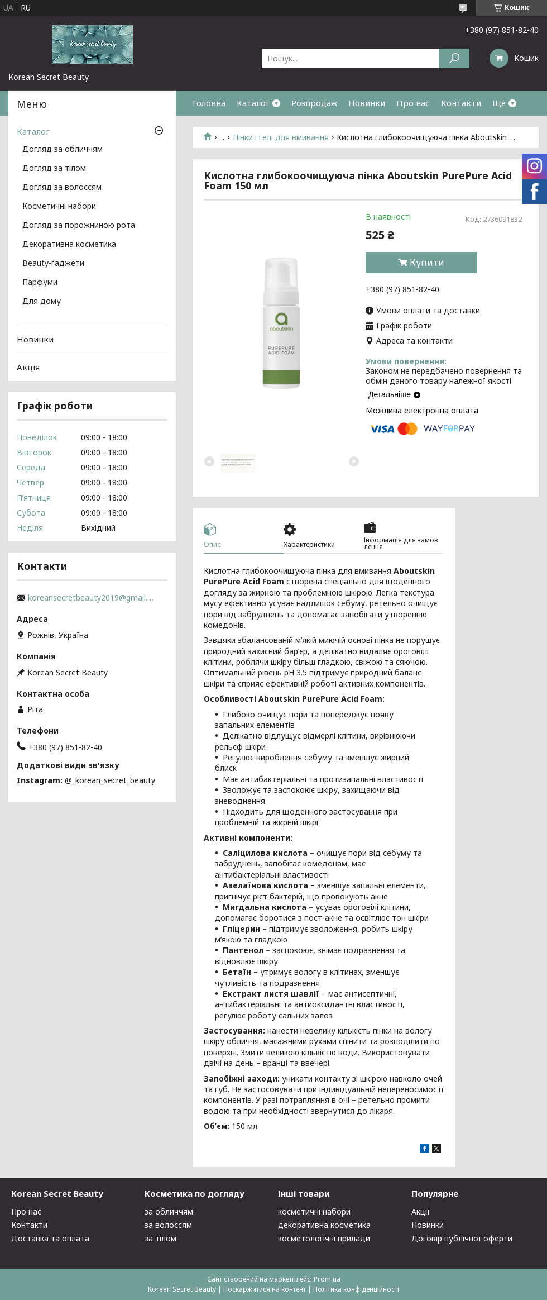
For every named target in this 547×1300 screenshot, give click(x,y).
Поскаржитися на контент (264, 1289)
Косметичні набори (59, 206)
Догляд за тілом (54, 168)
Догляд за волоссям (62, 187)
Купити (427, 262)
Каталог (253, 102)
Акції (420, 1211)
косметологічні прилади (324, 1238)
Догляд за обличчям (62, 149)
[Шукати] (454, 58)
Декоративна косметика (69, 244)
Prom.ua (327, 1279)
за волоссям (168, 1225)
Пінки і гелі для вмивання (281, 137)
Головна (209, 102)
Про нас (413, 102)
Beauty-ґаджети (53, 263)
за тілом (160, 1238)
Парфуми (39, 282)
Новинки (366, 102)
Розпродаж (314, 102)
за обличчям (169, 1211)
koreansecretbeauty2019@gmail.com (92, 598)
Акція (28, 367)
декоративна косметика (324, 1225)
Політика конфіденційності (356, 1289)
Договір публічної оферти (461, 1238)
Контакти (461, 102)
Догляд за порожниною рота (78, 225)
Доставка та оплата (50, 1238)
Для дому (41, 301)
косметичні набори (314, 1211)
